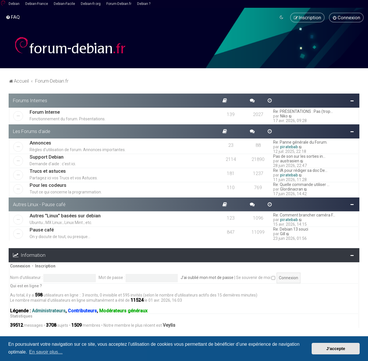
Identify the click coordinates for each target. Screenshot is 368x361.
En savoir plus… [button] (46, 351)
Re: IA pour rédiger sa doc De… (300, 170)
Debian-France (36, 4)
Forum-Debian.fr (118, 4)
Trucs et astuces (48, 171)
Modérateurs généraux (123, 310)
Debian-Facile (64, 4)
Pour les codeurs (48, 185)
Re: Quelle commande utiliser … (301, 184)
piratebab (289, 146)
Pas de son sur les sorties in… (299, 156)
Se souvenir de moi (255, 277)
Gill (282, 233)
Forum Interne (45, 112)
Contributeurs (82, 310)
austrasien (289, 160)
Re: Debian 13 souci (290, 229)
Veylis (169, 325)
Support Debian (47, 156)
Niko (284, 115)
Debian (14, 4)
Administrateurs (49, 310)
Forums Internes (30, 100)
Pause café (42, 230)
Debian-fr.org (91, 4)
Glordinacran (291, 189)
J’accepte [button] (335, 348)
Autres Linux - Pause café (39, 204)
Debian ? (143, 4)
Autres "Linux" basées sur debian (65, 216)
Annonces (40, 142)
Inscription (45, 266)
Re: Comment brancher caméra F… (304, 215)
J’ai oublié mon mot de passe (207, 277)
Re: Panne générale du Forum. (300, 142)
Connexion (20, 266)
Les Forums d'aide (31, 131)
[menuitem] (12, 17)
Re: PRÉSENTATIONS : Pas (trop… (303, 111)
